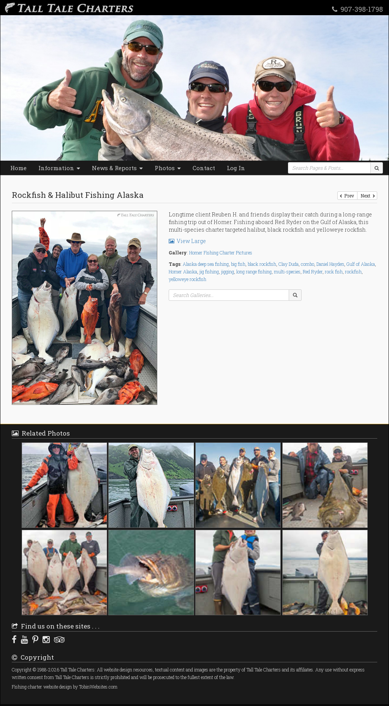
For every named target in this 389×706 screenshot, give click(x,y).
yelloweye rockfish (187, 279)
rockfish (353, 272)
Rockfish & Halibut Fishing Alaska (78, 195)
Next (367, 196)
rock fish (334, 272)
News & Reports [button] (117, 168)
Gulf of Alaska (360, 264)
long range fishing (254, 272)
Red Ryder (313, 272)
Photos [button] (168, 168)
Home (18, 168)
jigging (227, 272)
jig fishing (209, 272)
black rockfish (262, 264)
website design (57, 687)
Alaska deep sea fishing (206, 264)
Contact (204, 168)
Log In (236, 168)
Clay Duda (288, 264)
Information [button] (59, 168)
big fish (238, 264)
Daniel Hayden (330, 264)
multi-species (287, 272)
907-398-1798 (357, 9)
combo (307, 264)
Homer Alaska (183, 272)
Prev (347, 196)
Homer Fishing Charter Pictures (220, 253)
